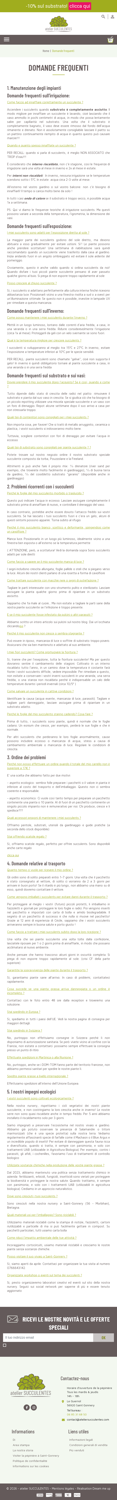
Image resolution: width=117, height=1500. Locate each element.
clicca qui (80, 6)
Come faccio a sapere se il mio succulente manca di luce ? (45, 561)
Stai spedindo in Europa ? (23, 1011)
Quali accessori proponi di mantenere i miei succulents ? (44, 817)
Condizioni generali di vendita (88, 1445)
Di (14, 1439)
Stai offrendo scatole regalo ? (27, 836)
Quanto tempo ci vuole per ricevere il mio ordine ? (40, 870)
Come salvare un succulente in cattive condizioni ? (40, 691)
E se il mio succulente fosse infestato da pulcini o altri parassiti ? (50, 614)
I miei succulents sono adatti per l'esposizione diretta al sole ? (48, 232)
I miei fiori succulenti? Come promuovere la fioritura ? (42, 652)
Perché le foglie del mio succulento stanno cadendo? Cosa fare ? (50, 714)
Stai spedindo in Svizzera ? (24, 1030)
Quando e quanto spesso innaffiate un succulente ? (41, 145)
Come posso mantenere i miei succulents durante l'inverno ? (47, 317)
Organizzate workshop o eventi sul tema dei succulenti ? (44, 1275)
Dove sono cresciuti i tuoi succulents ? (32, 1196)
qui (21, 626)
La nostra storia (23, 1450)
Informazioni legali (81, 1439)
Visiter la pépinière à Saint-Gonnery (36, 1455)
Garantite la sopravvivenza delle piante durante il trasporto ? (47, 970)
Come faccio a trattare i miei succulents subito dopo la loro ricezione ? (54, 932)
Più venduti (76, 1450)
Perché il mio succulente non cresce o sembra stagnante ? (45, 633)
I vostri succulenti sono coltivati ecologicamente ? (40, 1098)
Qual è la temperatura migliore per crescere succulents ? (44, 340)
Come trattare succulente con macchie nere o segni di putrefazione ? (53, 580)
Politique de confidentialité (30, 1461)
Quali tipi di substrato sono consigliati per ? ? (49, 447)
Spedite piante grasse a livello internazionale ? (37, 1076)
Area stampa (21, 1445)
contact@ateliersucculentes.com (88, 1419)
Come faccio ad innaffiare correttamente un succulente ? (45, 102)
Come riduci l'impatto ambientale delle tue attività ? (42, 1237)
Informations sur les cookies (31, 1466)
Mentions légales (63, 1488)
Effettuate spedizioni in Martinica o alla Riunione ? (40, 1057)
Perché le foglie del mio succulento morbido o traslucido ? (45, 493)
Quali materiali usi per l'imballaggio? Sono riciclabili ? (41, 1215)
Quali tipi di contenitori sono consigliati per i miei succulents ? (48, 417)
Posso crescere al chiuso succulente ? (32, 283)
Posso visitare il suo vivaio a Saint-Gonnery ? (37, 1256)
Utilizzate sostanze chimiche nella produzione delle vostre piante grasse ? (55, 1165)
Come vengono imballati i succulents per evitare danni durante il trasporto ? (57, 897)
